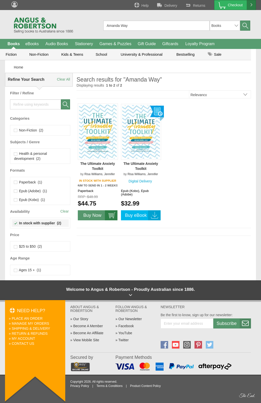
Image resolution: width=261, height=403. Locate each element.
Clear (64, 211)
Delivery (166, 5)
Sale (214, 54)
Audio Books (56, 44)
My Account (23, 339)
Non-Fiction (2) (28, 130)
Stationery (84, 44)
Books (14, 44)
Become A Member (88, 326)
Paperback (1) (28, 182)
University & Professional (142, 54)
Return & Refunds (30, 333)
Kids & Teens (72, 54)
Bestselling (185, 54)
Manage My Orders (30, 323)
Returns (195, 5)
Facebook (126, 326)
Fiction (11, 54)
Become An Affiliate (88, 333)
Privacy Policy (79, 386)
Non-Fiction (39, 54)
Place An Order (27, 318)
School (101, 54)
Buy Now (100, 215)
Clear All (63, 79)
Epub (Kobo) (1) (29, 200)
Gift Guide (147, 44)
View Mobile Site (86, 340)
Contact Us (23, 344)
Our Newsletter (130, 319)
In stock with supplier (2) (37, 223)
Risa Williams (93, 174)
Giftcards (170, 44)
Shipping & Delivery (31, 328)
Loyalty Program (200, 44)
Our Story (80, 319)
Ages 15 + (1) (27, 270)
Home (18, 67)
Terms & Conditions (109, 386)
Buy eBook (143, 215)
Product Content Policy (145, 386)
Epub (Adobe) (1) (30, 191)
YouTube (125, 333)
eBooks (32, 44)
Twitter (123, 340)
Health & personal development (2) (30, 156)
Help (141, 5)
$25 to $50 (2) (28, 246)
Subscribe (234, 323)
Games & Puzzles (115, 44)
